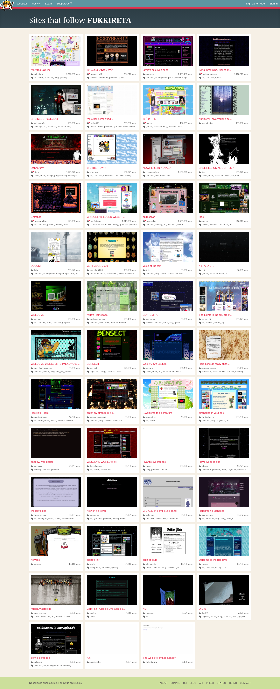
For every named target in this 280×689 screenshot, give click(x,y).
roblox (46, 371)
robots (93, 273)
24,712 (131, 564)
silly (171, 322)
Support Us (64, 3)
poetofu (36, 319)
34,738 (187, 515)
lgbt (185, 77)
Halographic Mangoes (211, 510)
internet (114, 322)
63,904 (75, 515)
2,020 (75, 613)
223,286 (130, 123)
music (40, 77)
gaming (63, 77)
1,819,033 (129, 221)
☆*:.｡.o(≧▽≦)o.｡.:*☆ (100, 69)
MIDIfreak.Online (41, 69)
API (201, 683)
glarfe (91, 564)
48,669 (187, 417)
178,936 (74, 221)
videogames (161, 77)
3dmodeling (65, 665)
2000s (100, 126)
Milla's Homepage (97, 314)
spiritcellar (149, 216)
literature (210, 518)
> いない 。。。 (208, 265)
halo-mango (206, 515)
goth (178, 567)
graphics (118, 126)
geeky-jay (149, 368)
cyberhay (92, 172)
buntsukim (37, 466)
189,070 (242, 172)
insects (111, 371)
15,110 (75, 564)
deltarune (206, 469)
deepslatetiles (94, 466)
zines (179, 126)
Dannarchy (37, 167)
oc (109, 469)
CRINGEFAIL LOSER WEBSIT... (106, 216)
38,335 (75, 368)
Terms (233, 683)
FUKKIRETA (109, 20)
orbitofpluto (149, 564)
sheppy (203, 221)
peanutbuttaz (206, 123)
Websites (22, 3)
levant (147, 466)
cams (92, 616)
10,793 (243, 564)
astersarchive (39, 221)
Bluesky (77, 682)
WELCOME (38, 314)
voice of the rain (152, 265)
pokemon (178, 77)
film (224, 371)
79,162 (243, 368)
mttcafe (203, 466)
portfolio (41, 322)
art (35, 77)
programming (60, 175)
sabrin (147, 123)
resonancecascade (97, 417)
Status (221, 683)
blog (57, 77)
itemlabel (106, 567)
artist (49, 322)
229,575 (74, 270)
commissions (68, 518)
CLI (185, 683)
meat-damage (38, 613)
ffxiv (181, 273)
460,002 (242, 123)
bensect (92, 368)
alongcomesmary (208, 368)
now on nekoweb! (97, 510)
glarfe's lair (93, 559)
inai (202, 270)
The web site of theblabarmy (159, 657)
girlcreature (149, 417)
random (122, 322)
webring (239, 371)
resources (223, 224)
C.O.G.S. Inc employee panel (160, 510)
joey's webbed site (209, 461)
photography (216, 616)
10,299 (187, 564)
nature (181, 224)
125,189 (130, 319)
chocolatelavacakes (41, 368)
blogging (60, 371)
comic (36, 616)
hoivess (35, 559)
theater (59, 224)
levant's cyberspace (154, 461)
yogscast (221, 420)
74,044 (75, 466)
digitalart (49, 518)
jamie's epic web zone (156, 69)
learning (37, 469)
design (50, 175)
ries (202, 172)
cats (98, 567)
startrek (230, 371)
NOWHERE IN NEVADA (157, 167)
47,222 (75, 417)
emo (237, 175)
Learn (48, 3)
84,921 (131, 515)
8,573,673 (73, 172)
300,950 (130, 270)
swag (92, 567)
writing (128, 175)
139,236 (242, 417)
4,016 (131, 613)
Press (210, 683)
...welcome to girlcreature (157, 412)
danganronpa (62, 273)
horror (217, 322)
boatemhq (149, 319)
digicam (205, 616)
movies (108, 420)
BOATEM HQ (150, 314)
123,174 (242, 319)
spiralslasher (94, 662)
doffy (34, 270)
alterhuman (172, 518)
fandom (61, 420)
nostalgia (38, 126)
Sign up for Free (255, 3)
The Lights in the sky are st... (216, 314)
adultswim (206, 371)
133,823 (186, 466)
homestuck (108, 175)
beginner (232, 469)
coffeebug (37, 74)
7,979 (243, 613)
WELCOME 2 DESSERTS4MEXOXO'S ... (55, 363)
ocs (224, 567)
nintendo (101, 273)
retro (66, 224)
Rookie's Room (40, 412)
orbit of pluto (150, 559)
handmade (103, 77)
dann (35, 172)
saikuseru (37, 662)
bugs (92, 371)
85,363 (187, 270)
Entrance (36, 216)
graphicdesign (244, 616)
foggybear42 (94, 74)
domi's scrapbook (41, 657)
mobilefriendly (111, 224)
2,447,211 (241, 74)
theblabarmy (150, 662)
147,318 (242, 221)
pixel (170, 77)
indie (107, 322)
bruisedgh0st (38, 123)
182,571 (130, 172)
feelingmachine (208, 74)
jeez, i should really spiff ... (214, 363)
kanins (203, 564)
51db (146, 270)
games (149, 126)
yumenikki (80, 273)
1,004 (131, 662)
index (202, 216)
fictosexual (95, 224)
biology (103, 371)
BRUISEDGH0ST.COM (44, 118)
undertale (241, 469)
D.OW (202, 608)
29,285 (131, 466)
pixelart (50, 224)
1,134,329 (185, 172)
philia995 (93, 123)
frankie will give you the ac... (215, 118)
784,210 (130, 74)
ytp (222, 322)
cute (101, 322)
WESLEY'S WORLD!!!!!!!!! (102, 461)
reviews (172, 126)
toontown (119, 175)
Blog (193, 683)
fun (44, 469)
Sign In (274, 3)
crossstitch (173, 273)
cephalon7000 (95, 270)
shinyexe (148, 74)
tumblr (159, 518)
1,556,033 (185, 221)
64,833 (131, 417)
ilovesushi (205, 319)
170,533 (130, 368)
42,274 (243, 466)
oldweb (69, 371)
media (92, 126)
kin (164, 518)
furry (223, 518)
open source (50, 682)
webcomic (45, 616)
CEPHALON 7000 (97, 265)
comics (67, 616)
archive (59, 616)
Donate (175, 683)
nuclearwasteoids (41, 608)
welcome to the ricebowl (213, 559)
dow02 (203, 613)
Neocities (34, 682)
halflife (205, 224)
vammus (148, 613)
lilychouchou (129, 126)
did (168, 175)
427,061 (186, 123)
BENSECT (93, 363)
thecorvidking (38, 510)
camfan (91, 613)
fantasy (158, 224)
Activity (36, 3)
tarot (72, 273)
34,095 (187, 319)
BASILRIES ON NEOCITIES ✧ (217, 167)
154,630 (74, 319)
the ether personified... (100, 118)
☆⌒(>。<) (149, 118)
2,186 (187, 662)
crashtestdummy (96, 319)
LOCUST (36, 265)
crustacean (112, 273)
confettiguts (94, 221)
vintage (230, 518)
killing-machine (151, 172)
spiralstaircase (39, 417)
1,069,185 (185, 74)
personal (113, 77)
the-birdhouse (206, 417)
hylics (121, 273)
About (164, 683)
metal (221, 273)
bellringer (148, 515)
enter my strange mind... (101, 412)
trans (166, 322)
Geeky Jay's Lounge (155, 363)
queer (121, 77)
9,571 (187, 613)
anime (209, 322)
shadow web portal (42, 461)
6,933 (75, 662)
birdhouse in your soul (212, 412)
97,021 (243, 270)
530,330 (74, 123)
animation (176, 371)
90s (157, 175)
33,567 (243, 515)
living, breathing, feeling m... (215, 69)
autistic (93, 77)
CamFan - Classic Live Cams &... (106, 608)
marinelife (129, 273)
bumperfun (93, 515)
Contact (245, 683)
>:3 (145, 608)
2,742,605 (73, 74)
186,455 (186, 368)
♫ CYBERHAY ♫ (97, 167)
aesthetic (49, 77)
